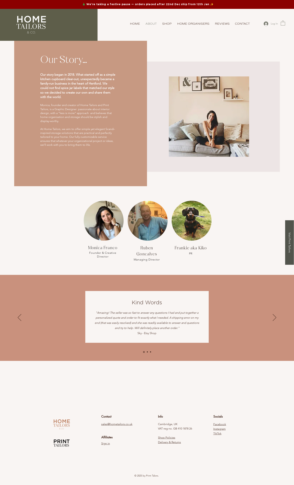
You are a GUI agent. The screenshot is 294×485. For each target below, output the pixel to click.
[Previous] (19, 318)
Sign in (105, 443)
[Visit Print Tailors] (289, 242)
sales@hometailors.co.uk (116, 424)
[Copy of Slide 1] (147, 352)
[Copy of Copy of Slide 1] (150, 352)
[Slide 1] (144, 352)
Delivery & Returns (169, 442)
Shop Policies (166, 437)
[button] (283, 23)
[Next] (274, 318)
